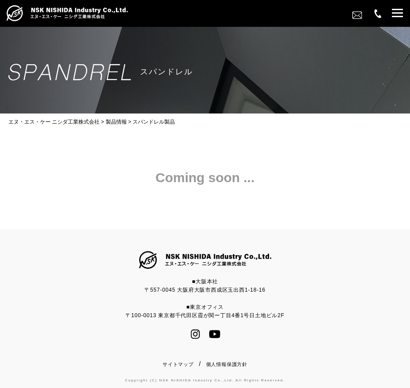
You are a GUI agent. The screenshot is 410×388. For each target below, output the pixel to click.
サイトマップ (178, 364)
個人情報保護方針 (226, 364)
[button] (397, 14)
